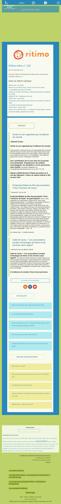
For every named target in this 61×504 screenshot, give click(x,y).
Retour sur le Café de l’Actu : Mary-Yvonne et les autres (27, 87)
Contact (30, 501)
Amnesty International (17, 441)
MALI (30, 448)
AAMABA (55, 438)
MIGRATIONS (43, 448)
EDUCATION (20, 446)
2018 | (23, 438)
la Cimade (45, 446)
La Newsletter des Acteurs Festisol (20, 89)
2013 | (7, 438)
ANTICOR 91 (32, 441)
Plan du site (13, 501)
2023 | (40, 438)
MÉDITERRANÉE (36, 448)
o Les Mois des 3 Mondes (17, 475)
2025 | (47, 438)
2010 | (4, 438)
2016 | (16, 438)
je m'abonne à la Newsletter (30, 280)
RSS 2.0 (37, 501)
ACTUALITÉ (22, 296)
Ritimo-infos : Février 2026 (17, 107)
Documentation (51, 444)
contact (48, 462)
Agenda (21, 3)
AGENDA (21, 126)
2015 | (13, 438)
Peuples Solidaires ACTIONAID (21, 450)
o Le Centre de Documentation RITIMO (21, 481)
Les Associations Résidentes (18, 488)
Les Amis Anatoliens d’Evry (14, 448)
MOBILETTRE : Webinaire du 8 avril (20, 96)
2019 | (26, 438)
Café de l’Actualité (52, 441)
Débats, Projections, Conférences (29, 444)
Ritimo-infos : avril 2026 (16, 98)
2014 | (10, 438)
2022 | (37, 438)
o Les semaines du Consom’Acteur (37, 475)
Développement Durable (42, 444)
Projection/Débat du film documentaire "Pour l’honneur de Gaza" (31, 186)
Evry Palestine (27, 446)
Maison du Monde (25, 448)
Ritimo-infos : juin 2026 (16, 85)
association (41, 441)
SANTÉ (30, 450)
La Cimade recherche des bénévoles (20, 105)
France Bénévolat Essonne (37, 446)
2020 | (30, 438)
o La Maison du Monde (16, 470)
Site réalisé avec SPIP (46, 501)
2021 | (33, 438)
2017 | (19, 438)
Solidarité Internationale (37, 450)
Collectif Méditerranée (8, 444)
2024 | (44, 438)
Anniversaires (26, 441)
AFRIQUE (5, 441)
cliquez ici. (18, 76)
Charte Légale (30, 492)
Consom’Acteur (17, 444)
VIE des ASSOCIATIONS (27, 357)
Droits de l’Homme (13, 446)
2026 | (50, 438)
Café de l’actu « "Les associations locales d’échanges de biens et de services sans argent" (28, 242)
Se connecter (22, 501)
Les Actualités (30, 9)
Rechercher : (30, 427)
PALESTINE (10, 450)
